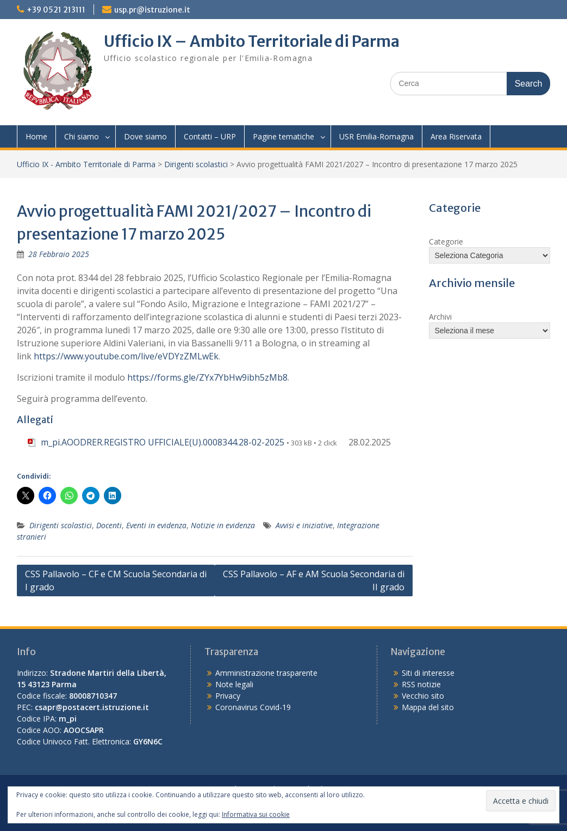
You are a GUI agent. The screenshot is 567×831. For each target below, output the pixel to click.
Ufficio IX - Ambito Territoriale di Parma (86, 164)
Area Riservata (456, 136)
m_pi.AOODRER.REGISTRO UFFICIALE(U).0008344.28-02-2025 (162, 442)
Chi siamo (81, 136)
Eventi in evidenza (156, 525)
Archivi (440, 316)
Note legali (234, 684)
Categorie (446, 241)
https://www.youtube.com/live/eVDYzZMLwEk (126, 356)
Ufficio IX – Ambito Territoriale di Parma (252, 41)
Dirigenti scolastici (196, 164)
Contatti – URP (210, 136)
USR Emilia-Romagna (376, 136)
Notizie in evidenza (223, 525)
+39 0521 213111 (56, 10)
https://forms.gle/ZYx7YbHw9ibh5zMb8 (207, 377)
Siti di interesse (428, 673)
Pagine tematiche (283, 136)
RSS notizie (421, 684)
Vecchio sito (423, 696)
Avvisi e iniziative (304, 525)
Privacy (227, 696)
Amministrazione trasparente (266, 673)
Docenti (109, 525)
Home (36, 136)
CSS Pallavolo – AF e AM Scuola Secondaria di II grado (313, 580)
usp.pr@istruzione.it (152, 10)
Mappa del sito (428, 707)
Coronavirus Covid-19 (253, 707)
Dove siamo (145, 136)
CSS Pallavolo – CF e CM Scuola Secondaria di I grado (116, 580)
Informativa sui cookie (256, 814)
